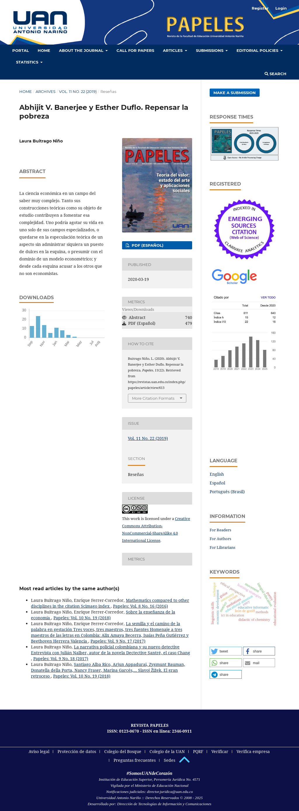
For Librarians (222, 547)
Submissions (210, 50)
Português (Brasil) (227, 491)
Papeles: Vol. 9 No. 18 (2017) (60, 658)
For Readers (220, 530)
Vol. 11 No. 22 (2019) (78, 91)
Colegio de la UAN (167, 751)
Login (281, 8)
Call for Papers (135, 50)
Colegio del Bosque (122, 751)
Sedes (169, 760)
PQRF (198, 751)
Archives (45, 91)
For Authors (220, 538)
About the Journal (82, 50)
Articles (173, 50)
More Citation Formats (153, 398)
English (217, 474)
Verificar (219, 751)
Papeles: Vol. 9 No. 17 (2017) (118, 641)
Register (260, 8)
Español (217, 483)
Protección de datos (77, 751)
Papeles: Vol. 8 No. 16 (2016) (140, 606)
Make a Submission (234, 92)
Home (25, 91)
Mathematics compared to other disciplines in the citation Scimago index (110, 603)
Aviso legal (39, 751)
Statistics (27, 62)
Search (275, 73)
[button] (226, 651)
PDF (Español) (147, 245)
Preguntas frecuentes (135, 760)
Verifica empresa (253, 751)
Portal (20, 50)
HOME (44, 50)
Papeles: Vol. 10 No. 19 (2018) (82, 617)
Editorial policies (258, 50)
